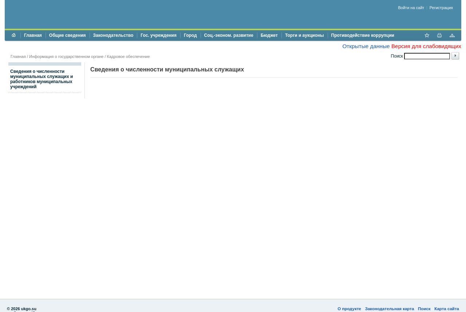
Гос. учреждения (159, 35)
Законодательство (113, 35)
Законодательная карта (389, 309)
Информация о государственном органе (66, 56)
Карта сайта (446, 309)
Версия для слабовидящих (426, 46)
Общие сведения (67, 35)
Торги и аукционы (304, 35)
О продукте (349, 309)
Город (190, 35)
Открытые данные (366, 46)
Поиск (424, 309)
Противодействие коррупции (362, 35)
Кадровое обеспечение (128, 56)
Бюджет (269, 35)
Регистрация (441, 7)
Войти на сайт (411, 7)
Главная (33, 35)
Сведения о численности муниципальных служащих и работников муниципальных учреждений (41, 79)
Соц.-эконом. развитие (228, 35)
